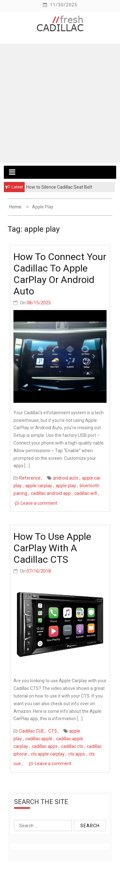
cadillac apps (45, 746)
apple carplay (38, 485)
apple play (66, 485)
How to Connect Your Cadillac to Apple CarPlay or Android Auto (59, 274)
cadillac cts (72, 746)
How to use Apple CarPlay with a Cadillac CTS (52, 548)
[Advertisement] (60, 103)
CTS (52, 731)
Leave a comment (39, 503)
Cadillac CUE (31, 731)
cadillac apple (38, 738)
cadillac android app (51, 493)
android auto (65, 478)
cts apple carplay (48, 754)
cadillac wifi (85, 493)
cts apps (76, 754)
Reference (30, 478)
